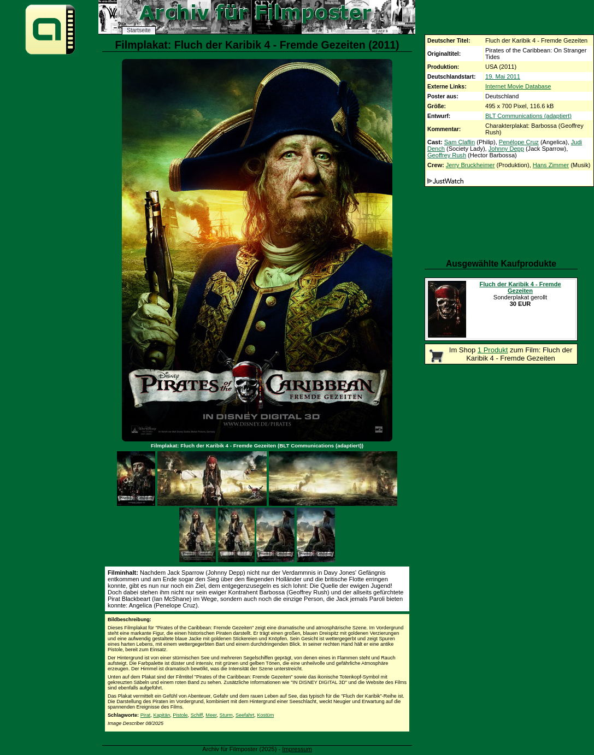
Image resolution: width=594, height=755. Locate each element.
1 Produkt (493, 350)
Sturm (226, 715)
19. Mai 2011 (502, 76)
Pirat (145, 715)
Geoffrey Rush (446, 155)
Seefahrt (245, 715)
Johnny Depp (506, 148)
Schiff (197, 715)
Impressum (297, 749)
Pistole (180, 715)
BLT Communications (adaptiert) (528, 116)
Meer (210, 715)
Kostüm (265, 715)
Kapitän (161, 715)
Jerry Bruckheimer (470, 165)
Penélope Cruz (519, 142)
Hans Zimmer (551, 165)
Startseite (139, 30)
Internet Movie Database (518, 86)
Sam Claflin (459, 142)
